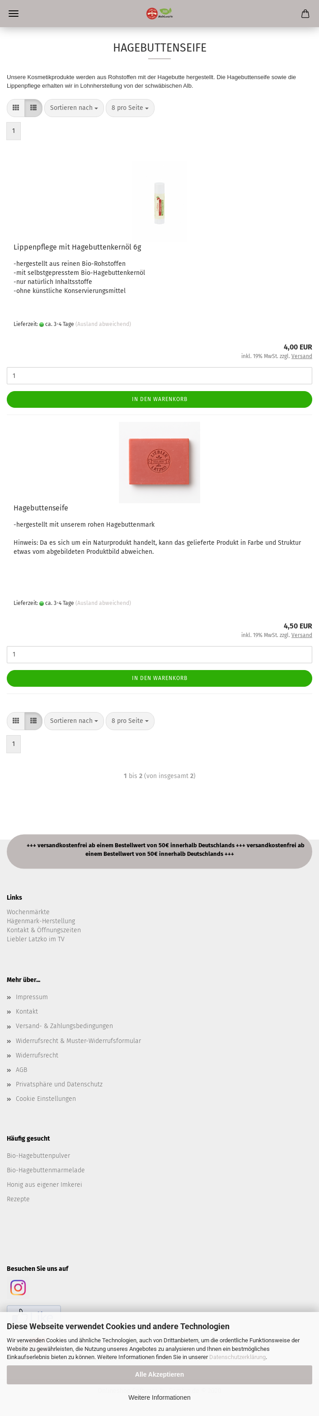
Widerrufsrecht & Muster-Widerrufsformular (78, 1041)
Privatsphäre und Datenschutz (59, 1084)
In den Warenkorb (160, 399)
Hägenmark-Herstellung (41, 921)
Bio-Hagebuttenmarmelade (46, 1170)
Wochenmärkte (28, 912)
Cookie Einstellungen (46, 1099)
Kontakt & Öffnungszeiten (44, 930)
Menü (14, 13)
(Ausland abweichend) (103, 324)
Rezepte (18, 1199)
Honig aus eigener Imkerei (44, 1185)
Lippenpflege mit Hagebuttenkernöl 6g (77, 247)
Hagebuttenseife (41, 508)
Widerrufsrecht (37, 1055)
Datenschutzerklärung (237, 1357)
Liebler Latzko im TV (36, 939)
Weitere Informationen (159, 1397)
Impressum (32, 997)
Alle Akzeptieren (159, 1374)
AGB (21, 1070)
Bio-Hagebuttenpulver (38, 1156)
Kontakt (27, 1011)
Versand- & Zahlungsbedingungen (64, 1026)
